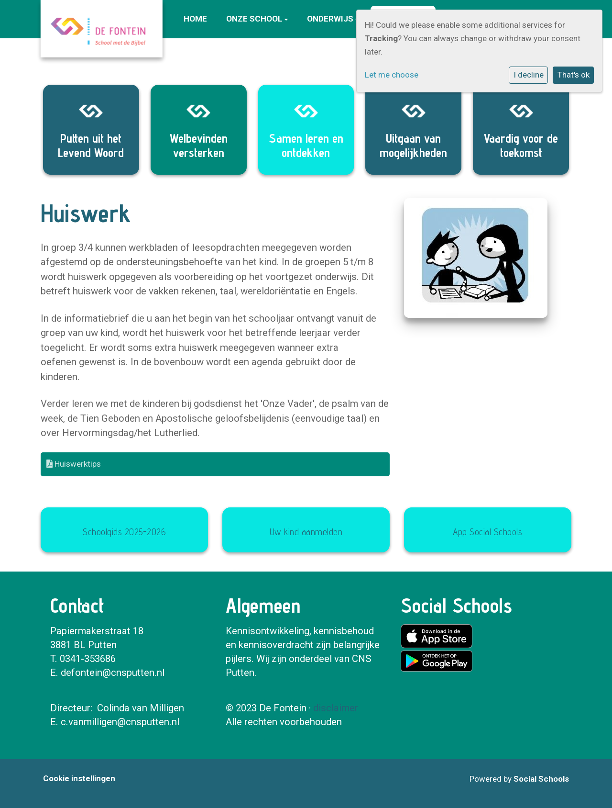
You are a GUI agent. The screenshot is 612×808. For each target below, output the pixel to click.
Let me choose (391, 74)
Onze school (255, 18)
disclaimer (335, 708)
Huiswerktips (73, 464)
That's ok (573, 74)
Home (195, 18)
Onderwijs (331, 18)
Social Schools (541, 779)
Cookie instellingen (79, 778)
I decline (529, 74)
